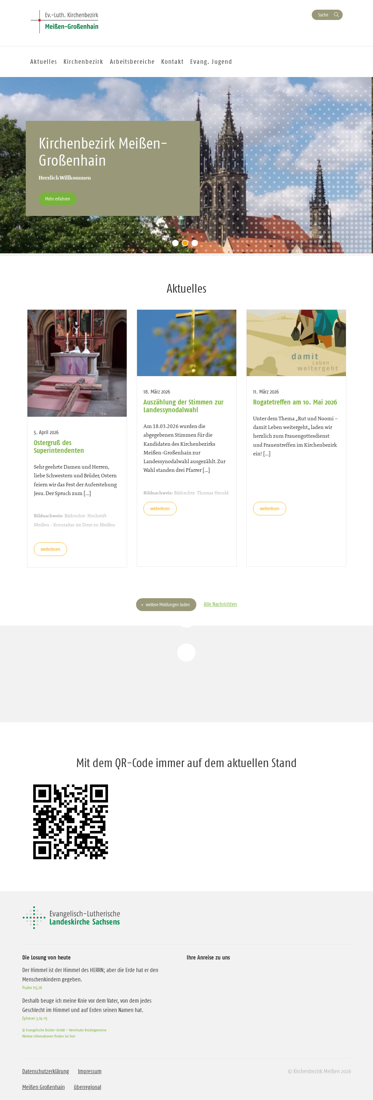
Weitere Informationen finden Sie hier (48, 1036)
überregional (87, 1087)
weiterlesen (50, 549)
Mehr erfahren (59, 199)
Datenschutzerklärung (45, 1071)
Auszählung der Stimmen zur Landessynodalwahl (183, 406)
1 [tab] (177, 244)
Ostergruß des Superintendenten (59, 446)
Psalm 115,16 (32, 987)
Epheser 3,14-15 (34, 1018)
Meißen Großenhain (43, 1087)
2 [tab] (186, 244)
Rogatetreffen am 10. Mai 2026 (295, 402)
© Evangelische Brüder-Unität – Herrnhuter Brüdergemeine (64, 1029)
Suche (323, 15)
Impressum (90, 1071)
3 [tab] (196, 244)
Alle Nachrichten (220, 604)
